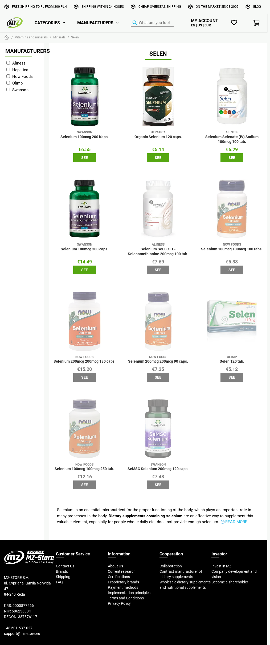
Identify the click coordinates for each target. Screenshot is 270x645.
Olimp (17, 83)
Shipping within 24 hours (102, 6)
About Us (115, 566)
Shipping (63, 577)
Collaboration (170, 566)
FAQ (59, 582)
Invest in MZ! (221, 566)
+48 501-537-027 (18, 628)
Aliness (19, 63)
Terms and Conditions (126, 598)
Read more (236, 522)
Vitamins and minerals (31, 37)
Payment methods (123, 587)
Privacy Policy (119, 603)
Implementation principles (129, 593)
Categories (47, 23)
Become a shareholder (229, 582)
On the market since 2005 (217, 6)
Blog (257, 6)
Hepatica (20, 70)
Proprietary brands (123, 582)
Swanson (20, 90)
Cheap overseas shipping (159, 6)
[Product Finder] (152, 23)
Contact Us (65, 566)
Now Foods (22, 76)
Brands (62, 571)
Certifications (119, 577)
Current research (122, 571)
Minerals (59, 37)
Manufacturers (95, 23)
